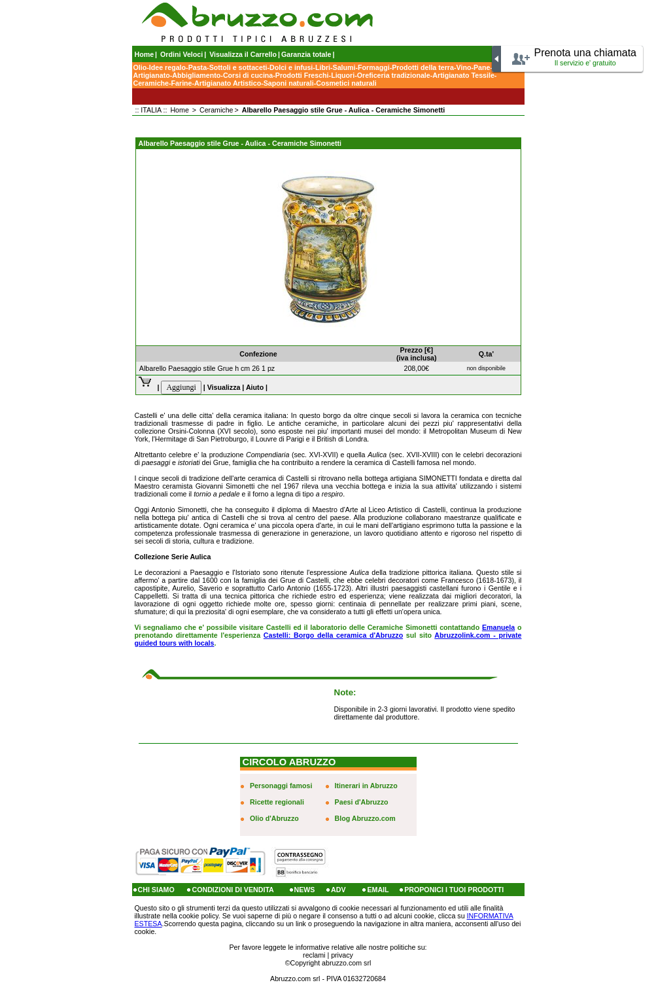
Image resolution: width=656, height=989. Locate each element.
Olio (140, 67)
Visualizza (224, 387)
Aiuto (255, 387)
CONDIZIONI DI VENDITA (232, 890)
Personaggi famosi (281, 785)
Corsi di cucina (248, 75)
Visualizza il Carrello (243, 54)
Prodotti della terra (423, 67)
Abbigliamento (196, 75)
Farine (181, 83)
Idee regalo (167, 67)
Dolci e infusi (291, 67)
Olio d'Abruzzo (274, 818)
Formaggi (374, 67)
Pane (482, 67)
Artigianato (151, 75)
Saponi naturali (289, 83)
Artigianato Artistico (227, 83)
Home (144, 54)
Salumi (344, 67)
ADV (338, 890)
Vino (464, 67)
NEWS (304, 890)
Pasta (197, 67)
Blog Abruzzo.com (365, 818)
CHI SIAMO (156, 890)
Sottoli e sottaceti (238, 67)
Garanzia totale (306, 54)
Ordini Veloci (181, 54)
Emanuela (498, 627)
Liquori (342, 75)
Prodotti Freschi (302, 75)
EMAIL (377, 890)
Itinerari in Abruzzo (366, 785)
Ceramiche (151, 83)
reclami (314, 955)
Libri (322, 67)
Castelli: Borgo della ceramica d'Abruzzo (333, 635)
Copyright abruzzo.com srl (330, 963)
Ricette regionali (277, 802)
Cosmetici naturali (346, 83)
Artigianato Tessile (463, 75)
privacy (342, 955)
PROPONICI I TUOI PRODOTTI (454, 890)
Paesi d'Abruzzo (361, 802)
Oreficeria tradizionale (393, 75)
